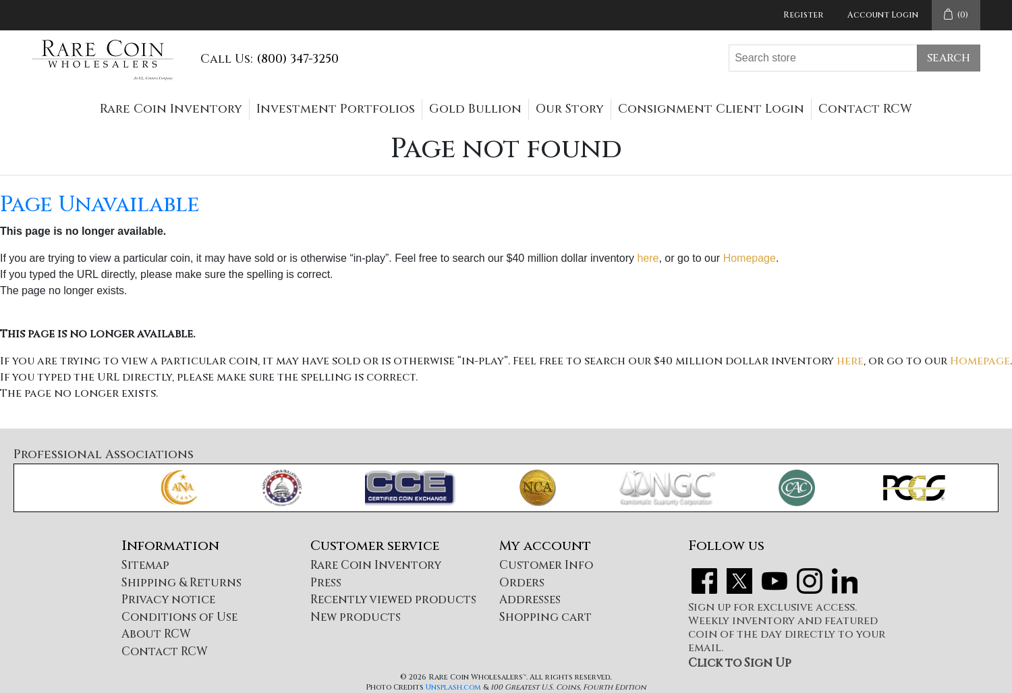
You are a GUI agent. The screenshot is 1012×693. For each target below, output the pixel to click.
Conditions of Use (179, 617)
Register (803, 14)
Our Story (570, 109)
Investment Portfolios (335, 109)
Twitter (739, 581)
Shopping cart (545, 617)
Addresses (530, 599)
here (647, 258)
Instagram (809, 581)
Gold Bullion (475, 109)
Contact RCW (865, 109)
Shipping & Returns (181, 582)
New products (355, 617)
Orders (521, 582)
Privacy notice (168, 599)
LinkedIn (845, 581)
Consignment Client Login (711, 109)
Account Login (882, 14)
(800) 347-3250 (297, 59)
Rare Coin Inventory (171, 109)
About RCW (156, 634)
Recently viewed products (393, 599)
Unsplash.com (453, 687)
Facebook (704, 581)
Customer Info (546, 565)
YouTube (774, 581)
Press (325, 582)
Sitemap (145, 565)
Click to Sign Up (739, 663)
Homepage (749, 258)
